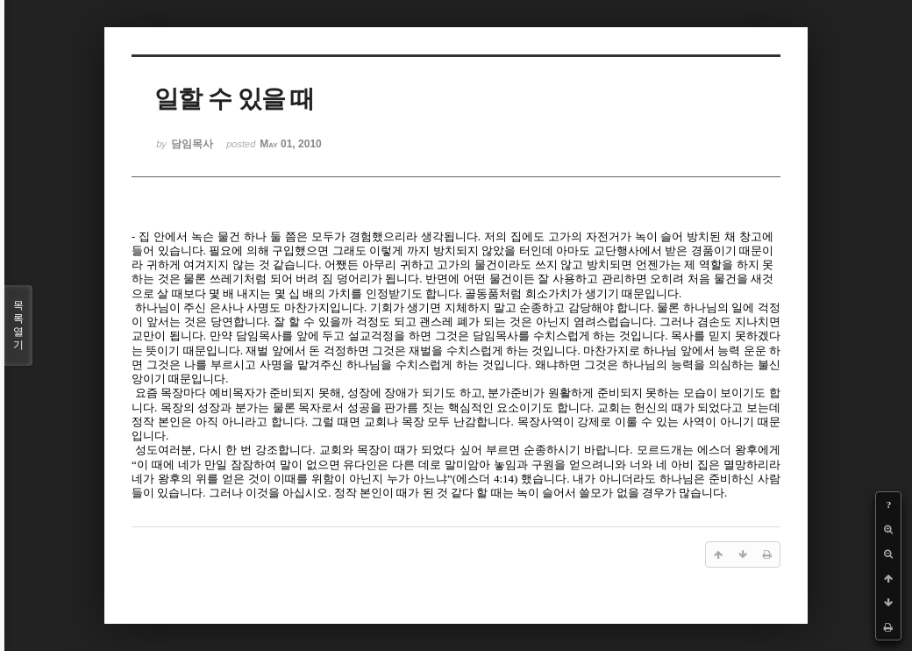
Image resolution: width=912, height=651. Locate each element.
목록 (18, 325)
